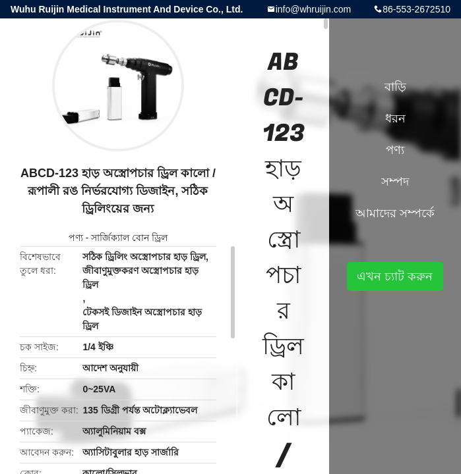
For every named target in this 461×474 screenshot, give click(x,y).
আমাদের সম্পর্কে (395, 213)
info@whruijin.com (314, 9)
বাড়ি (395, 86)
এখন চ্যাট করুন (395, 276)
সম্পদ (395, 181)
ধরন (395, 118)
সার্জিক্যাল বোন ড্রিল (129, 237)
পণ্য (76, 237)
